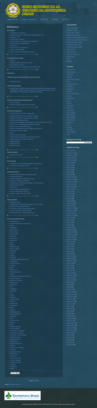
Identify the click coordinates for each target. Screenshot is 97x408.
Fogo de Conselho (15, 278)
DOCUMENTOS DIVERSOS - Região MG (22, 113)
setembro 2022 (70, 239)
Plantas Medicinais (15, 326)
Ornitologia (13, 316)
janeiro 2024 (69, 205)
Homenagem (70, 105)
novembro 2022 (70, 234)
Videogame (13, 366)
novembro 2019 (70, 296)
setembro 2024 (70, 186)
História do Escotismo (16, 280)
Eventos (68, 101)
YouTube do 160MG (71, 28)
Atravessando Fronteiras (73, 79)
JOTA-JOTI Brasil (71, 52)
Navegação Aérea (15, 81)
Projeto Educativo (15, 141)
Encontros (69, 96)
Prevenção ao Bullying (16, 333)
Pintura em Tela (14, 320)
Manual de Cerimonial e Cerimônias (20, 126)
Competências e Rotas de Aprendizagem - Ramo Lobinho (26, 204)
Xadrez (12, 368)
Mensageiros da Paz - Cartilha (18, 130)
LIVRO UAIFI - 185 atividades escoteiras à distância (25, 124)
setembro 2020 (70, 280)
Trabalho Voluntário (15, 362)
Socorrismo (13, 356)
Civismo (12, 255)
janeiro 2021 (69, 272)
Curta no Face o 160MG (73, 32)
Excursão (69, 103)
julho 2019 (69, 306)
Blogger (73, 404)
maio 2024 (69, 196)
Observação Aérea (15, 314)
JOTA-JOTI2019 (70, 115)
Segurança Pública (15, 352)
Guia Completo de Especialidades (19, 43)
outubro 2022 (70, 236)
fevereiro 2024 (70, 203)
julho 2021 (69, 265)
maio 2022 (69, 248)
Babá (11, 242)
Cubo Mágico (14, 261)
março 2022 (69, 253)
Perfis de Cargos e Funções (18, 135)
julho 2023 (69, 220)
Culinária (12, 265)
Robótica (12, 345)
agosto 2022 (69, 241)
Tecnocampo (69, 129)
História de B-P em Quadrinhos (19, 47)
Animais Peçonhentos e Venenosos (20, 223)
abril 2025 (69, 172)
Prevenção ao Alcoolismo (17, 331)
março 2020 (69, 289)
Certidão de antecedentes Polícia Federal (77, 40)
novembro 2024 (70, 181)
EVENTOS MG (70, 49)
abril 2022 (69, 251)
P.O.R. (12, 132)
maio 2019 (69, 311)
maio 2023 (69, 222)
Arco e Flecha (14, 230)
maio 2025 (69, 169)
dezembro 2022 (70, 232)
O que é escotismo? (28, 19)
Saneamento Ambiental (16, 347)
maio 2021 (69, 268)
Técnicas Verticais (15, 360)
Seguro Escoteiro (15, 145)
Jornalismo (13, 291)
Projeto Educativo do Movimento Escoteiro (22, 52)
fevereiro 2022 (70, 256)
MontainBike (13, 305)
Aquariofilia (13, 227)
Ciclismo (12, 253)
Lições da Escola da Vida (17, 49)
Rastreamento (14, 341)
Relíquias (69, 61)
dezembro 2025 (70, 153)
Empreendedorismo (15, 272)
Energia (12, 274)
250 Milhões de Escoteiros (18, 33)
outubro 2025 (70, 157)
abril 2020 (69, 287)
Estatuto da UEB (15, 143)
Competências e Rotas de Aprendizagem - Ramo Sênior (26, 163)
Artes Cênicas (14, 232)
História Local (14, 282)
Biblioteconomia (14, 246)
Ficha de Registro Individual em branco (21, 62)
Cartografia (13, 251)
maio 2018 (69, 340)
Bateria (12, 244)
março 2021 (69, 270)
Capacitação (69, 89)
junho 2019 (69, 308)
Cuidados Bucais (15, 263)
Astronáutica (13, 238)
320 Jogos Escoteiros (16, 176)
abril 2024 (69, 198)
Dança (12, 267)
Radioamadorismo (15, 339)
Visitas (68, 134)
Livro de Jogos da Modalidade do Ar (20, 189)
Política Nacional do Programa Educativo (21, 139)
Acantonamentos (71, 72)
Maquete (12, 301)
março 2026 (69, 150)
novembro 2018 (70, 325)
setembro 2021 (70, 260)
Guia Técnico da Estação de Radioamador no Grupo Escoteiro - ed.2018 (30, 122)
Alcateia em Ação (15, 202)
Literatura (13, 297)
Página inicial (12, 19)
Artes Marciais (14, 234)
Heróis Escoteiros (15, 102)
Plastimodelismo (14, 328)
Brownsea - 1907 (15, 37)
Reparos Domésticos (16, 343)
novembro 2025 (70, 155)
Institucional (69, 108)
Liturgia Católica (14, 299)
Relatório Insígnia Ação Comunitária (20, 193)
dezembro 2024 (70, 179)
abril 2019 (69, 313)
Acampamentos (70, 69)
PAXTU (68, 59)
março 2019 (69, 316)
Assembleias (69, 74)
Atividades (69, 77)
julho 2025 (69, 165)
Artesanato (13, 236)
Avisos (68, 81)
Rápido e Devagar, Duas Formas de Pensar (22, 104)
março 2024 (69, 201)
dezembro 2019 (70, 294)
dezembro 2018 (70, 323)
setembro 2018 (70, 330)
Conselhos (69, 91)
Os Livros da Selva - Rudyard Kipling (20, 210)
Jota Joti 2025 (70, 110)
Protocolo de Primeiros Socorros (19, 191)
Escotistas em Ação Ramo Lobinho (20, 206)
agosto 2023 (69, 217)
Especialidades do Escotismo (74, 47)
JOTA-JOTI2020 (70, 117)
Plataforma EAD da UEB (73, 35)
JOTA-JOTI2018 (70, 113)
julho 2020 (69, 282)
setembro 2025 (70, 160)
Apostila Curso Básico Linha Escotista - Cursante (24, 118)
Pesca (12, 318)
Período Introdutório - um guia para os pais (22, 212)
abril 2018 (69, 342)
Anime (12, 225)
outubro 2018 (70, 328)
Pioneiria (12, 322)
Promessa (69, 127)
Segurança (13, 349)
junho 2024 (69, 193)
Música (12, 307)
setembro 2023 (70, 215)
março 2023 (69, 227)
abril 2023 (69, 225)
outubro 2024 (70, 184)
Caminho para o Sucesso (17, 39)
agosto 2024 (69, 189)
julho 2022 (69, 244)
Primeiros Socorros (15, 337)
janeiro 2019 (69, 320)
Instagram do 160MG (72, 30)
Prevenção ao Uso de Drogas (18, 335)
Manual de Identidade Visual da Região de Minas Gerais (26, 128)
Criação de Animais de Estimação (19, 259)
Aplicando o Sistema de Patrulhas (19, 180)
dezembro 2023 (70, 208)
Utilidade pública (70, 132)
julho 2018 (69, 335)
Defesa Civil (13, 270)
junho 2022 (69, 246)
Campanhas (69, 86)
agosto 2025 (69, 162)
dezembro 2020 (70, 275)
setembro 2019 (70, 301)
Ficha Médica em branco (17, 65)
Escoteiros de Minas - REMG (74, 42)
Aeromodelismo (14, 221)
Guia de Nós (13, 45)
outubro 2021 (70, 258)
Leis (11, 293)
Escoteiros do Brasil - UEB (73, 44)
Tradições (13, 364)
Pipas (11, 324)
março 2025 (69, 174)
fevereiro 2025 (70, 177)
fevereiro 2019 (70, 318)
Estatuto (12, 60)
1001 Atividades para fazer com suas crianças (23, 174)
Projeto (68, 124)
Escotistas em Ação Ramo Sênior (19, 165)
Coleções (12, 257)
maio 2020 (69, 284)
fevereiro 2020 (70, 292)
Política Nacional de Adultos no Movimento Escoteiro (25, 137)
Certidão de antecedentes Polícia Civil (76, 37)
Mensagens (69, 122)
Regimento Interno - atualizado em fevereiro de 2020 (25, 67)
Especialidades (70, 98)
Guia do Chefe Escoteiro (17, 185)
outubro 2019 (70, 299)
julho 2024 (69, 191)
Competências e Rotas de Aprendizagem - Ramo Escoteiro (27, 183)
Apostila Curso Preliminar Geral (19, 120)
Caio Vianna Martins (71, 84)
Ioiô (11, 286)
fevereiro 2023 (70, 229)
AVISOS (65, 19)
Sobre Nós (44, 19)
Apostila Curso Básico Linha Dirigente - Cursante (24, 116)
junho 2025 (69, 167)
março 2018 (69, 344)
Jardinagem (13, 288)
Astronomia (13, 240)
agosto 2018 (69, 332)
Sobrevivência (14, 354)
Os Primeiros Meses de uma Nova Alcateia (22, 208)
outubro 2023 (70, 213)
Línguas (12, 295)
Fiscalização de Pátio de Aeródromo (20, 276)
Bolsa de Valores (15, 249)
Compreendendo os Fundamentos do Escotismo (24, 41)
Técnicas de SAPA (15, 358)
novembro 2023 (70, 210)
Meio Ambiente (70, 120)
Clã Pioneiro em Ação (16, 155)
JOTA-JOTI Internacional (73, 54)
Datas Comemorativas (72, 93)
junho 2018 (69, 337)
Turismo (55, 19)
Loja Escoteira (70, 56)
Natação (12, 309)
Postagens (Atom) (14, 384)
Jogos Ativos (13, 187)
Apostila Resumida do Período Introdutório (22, 178)
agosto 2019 (69, 304)
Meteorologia (14, 303)
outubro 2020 (70, 277)
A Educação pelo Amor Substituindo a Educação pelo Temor (27, 35)
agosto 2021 (69, 263)
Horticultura (13, 284)
